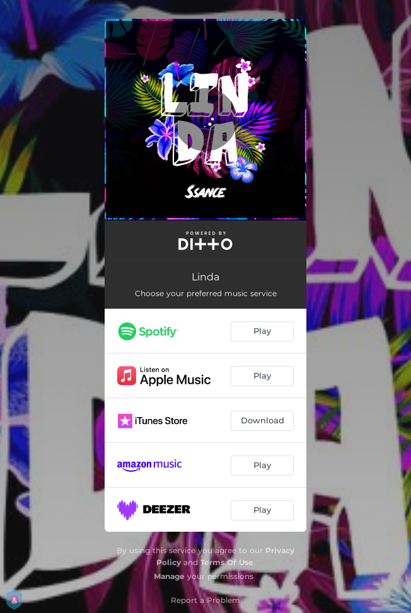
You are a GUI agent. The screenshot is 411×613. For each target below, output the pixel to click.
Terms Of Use (226, 562)
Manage (169, 576)
